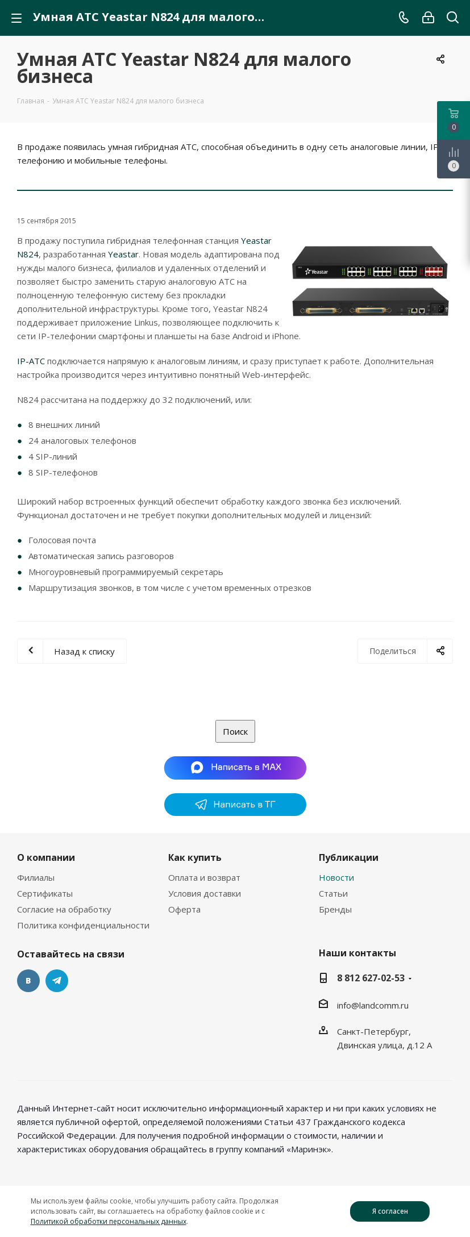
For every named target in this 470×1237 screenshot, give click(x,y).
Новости (336, 877)
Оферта (184, 909)
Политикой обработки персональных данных (108, 1221)
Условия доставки (204, 893)
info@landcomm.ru (373, 1005)
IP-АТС (31, 360)
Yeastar (123, 254)
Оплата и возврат (204, 877)
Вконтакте (28, 980)
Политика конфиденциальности (83, 925)
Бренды (335, 909)
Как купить (195, 857)
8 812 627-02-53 (371, 978)
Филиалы (36, 877)
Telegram (56, 980)
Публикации (349, 857)
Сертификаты (45, 893)
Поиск (235, 731)
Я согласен (390, 1211)
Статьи (333, 893)
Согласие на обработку (64, 909)
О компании (46, 857)
